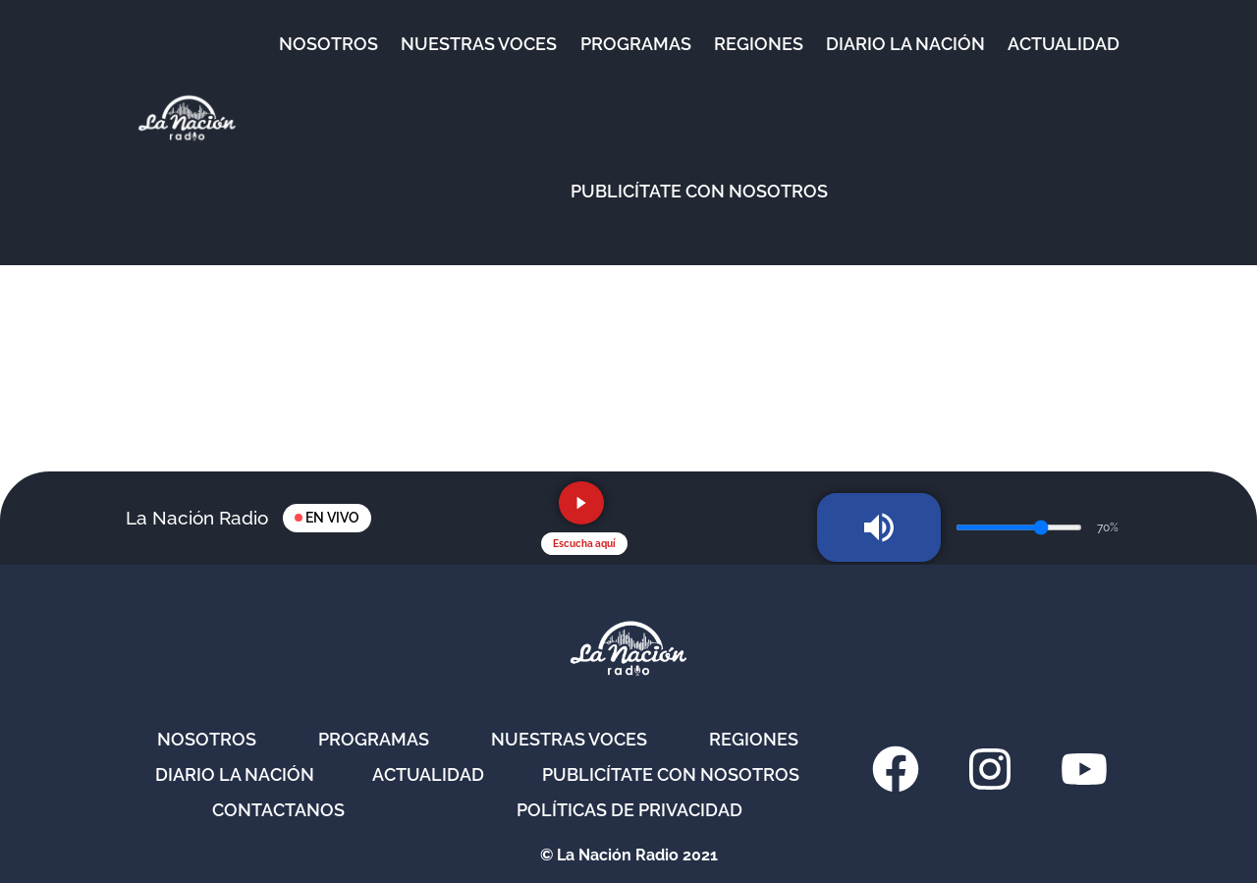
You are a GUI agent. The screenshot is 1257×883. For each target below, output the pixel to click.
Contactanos (278, 810)
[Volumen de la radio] (1019, 527)
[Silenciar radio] (879, 527)
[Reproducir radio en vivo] (582, 502)
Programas (373, 739)
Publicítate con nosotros (699, 191)
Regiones (753, 739)
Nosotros (206, 739)
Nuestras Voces (569, 739)
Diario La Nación (234, 774)
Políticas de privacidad (629, 810)
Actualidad (428, 774)
